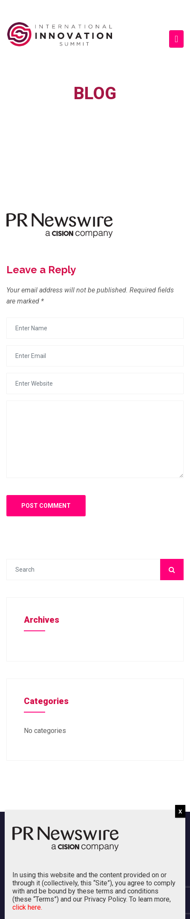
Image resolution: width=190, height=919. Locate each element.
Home (88, 116)
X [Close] (180, 811)
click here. (27, 907)
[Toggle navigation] (176, 39)
